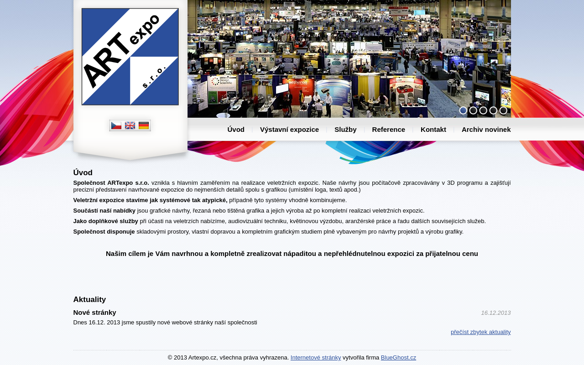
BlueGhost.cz (398, 357)
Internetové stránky (316, 357)
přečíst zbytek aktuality (481, 331)
